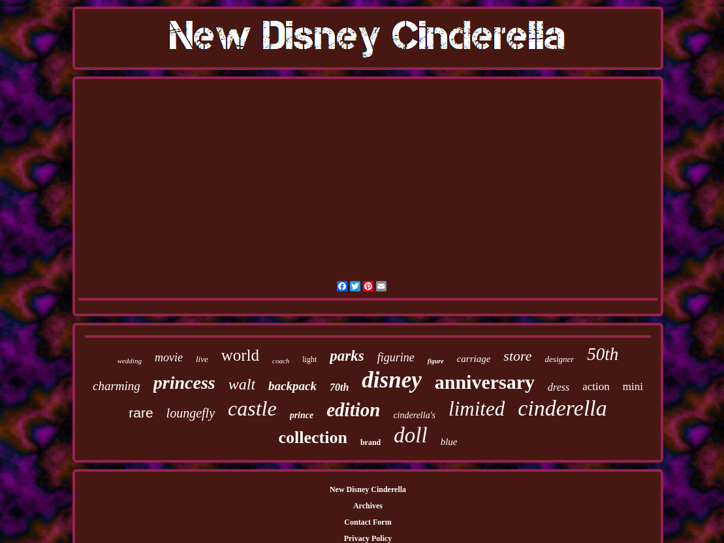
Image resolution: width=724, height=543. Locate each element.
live (202, 359)
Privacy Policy (368, 538)
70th (339, 387)
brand (370, 442)
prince (302, 415)
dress (558, 387)
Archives (368, 505)
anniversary (485, 382)
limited (477, 408)
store (517, 356)
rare (141, 412)
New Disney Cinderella (368, 489)
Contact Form (367, 522)
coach (280, 361)
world (240, 355)
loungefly (190, 413)
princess (184, 382)
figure (436, 361)
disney (391, 380)
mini (633, 386)
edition (353, 409)
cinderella (562, 408)
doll (410, 435)
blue (449, 441)
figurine (396, 357)
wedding (130, 361)
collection (313, 437)
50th (602, 354)
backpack (292, 386)
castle (252, 408)
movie (169, 357)
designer (559, 359)
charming (116, 386)
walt (241, 384)
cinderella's (414, 415)
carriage (474, 359)
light (309, 359)
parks (347, 356)
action (596, 386)
